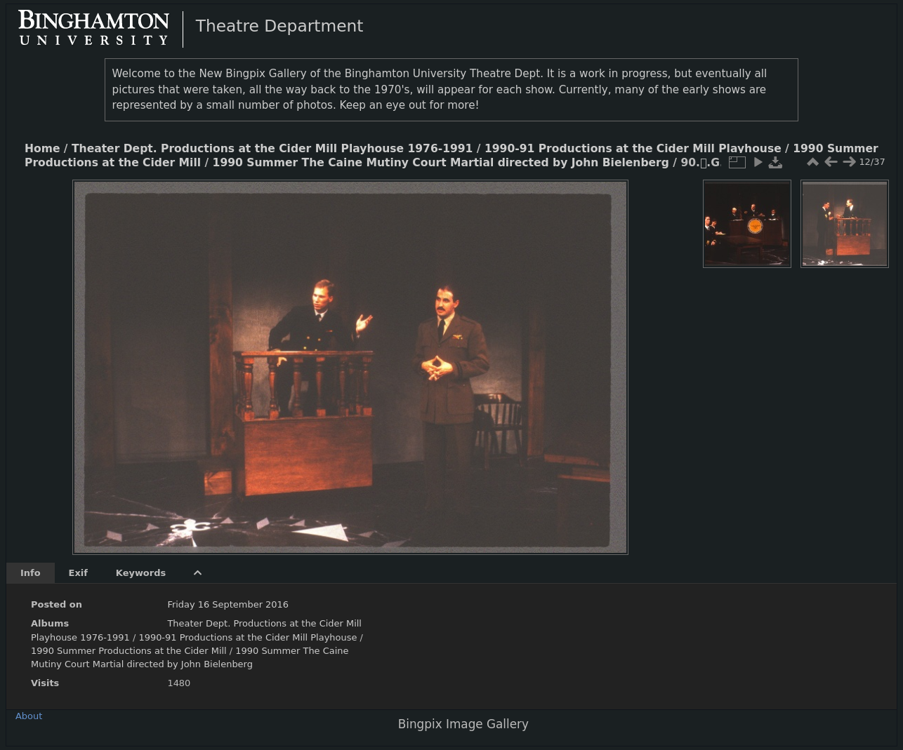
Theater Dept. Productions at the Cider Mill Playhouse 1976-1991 (272, 148)
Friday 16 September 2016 (228, 604)
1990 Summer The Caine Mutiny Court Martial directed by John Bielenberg (441, 162)
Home (42, 148)
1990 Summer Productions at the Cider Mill (130, 650)
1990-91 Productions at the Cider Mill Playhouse (633, 148)
